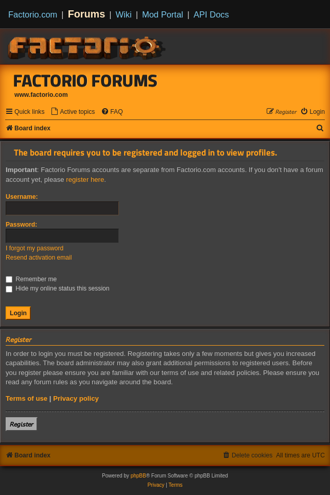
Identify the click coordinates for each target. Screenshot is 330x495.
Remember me (31, 279)
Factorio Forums (85, 80)
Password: (21, 224)
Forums (87, 14)
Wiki (124, 14)
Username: (22, 196)
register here (85, 179)
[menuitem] (72, 112)
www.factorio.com (41, 94)
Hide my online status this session (58, 288)
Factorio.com (32, 14)
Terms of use (26, 398)
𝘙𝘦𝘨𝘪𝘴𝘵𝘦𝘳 (21, 424)
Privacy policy (76, 398)
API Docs (211, 14)
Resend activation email (39, 257)
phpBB (138, 476)
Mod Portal (162, 14)
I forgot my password (34, 248)
